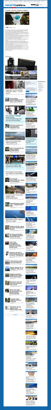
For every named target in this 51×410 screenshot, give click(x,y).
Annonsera (9, 7)
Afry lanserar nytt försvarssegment (40, 83)
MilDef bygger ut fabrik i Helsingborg (40, 90)
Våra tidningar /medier (18, 7)
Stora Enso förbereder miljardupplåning (40, 89)
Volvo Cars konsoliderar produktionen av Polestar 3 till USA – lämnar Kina (41, 87)
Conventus (10, 27)
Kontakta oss (7, 407)
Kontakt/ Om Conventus (24, 7)
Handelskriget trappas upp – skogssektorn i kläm (41, 85)
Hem (6, 7)
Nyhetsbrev (13, 7)
